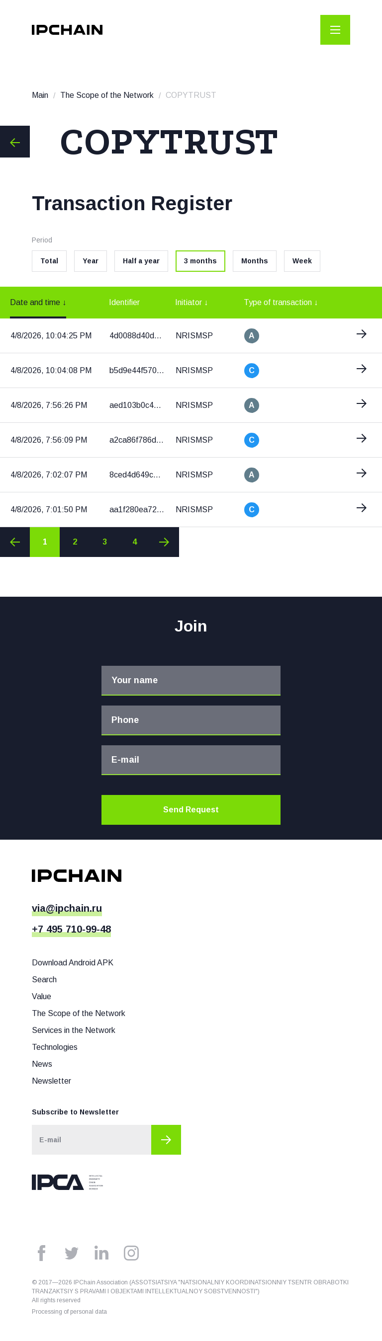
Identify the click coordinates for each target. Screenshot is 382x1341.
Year (90, 261)
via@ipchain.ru (67, 908)
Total (49, 261)
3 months (200, 261)
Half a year (141, 261)
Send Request (191, 809)
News (42, 1064)
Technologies (55, 1047)
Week (302, 261)
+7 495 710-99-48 (71, 929)
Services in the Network (73, 1030)
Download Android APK (72, 962)
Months (254, 261)
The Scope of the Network (107, 95)
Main (40, 95)
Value (41, 996)
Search (44, 979)
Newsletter (51, 1081)
